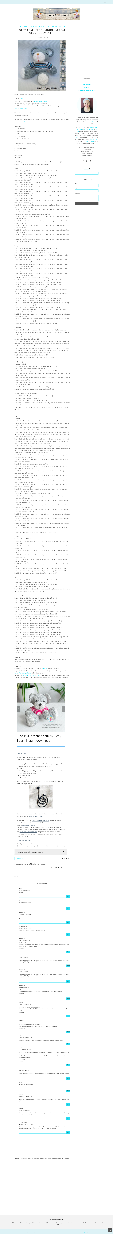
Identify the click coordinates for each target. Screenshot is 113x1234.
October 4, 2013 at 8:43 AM (25, 1004)
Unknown (21, 1002)
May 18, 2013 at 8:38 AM (24, 971)
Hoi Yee (21, 1048)
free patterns (91, 121)
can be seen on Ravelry (21, 122)
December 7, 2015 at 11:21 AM (26, 1124)
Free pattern (60, 26)
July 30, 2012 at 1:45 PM (24, 890)
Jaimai (22, 98)
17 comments (19, 858)
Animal (31, 26)
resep (20, 1082)
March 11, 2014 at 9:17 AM (25, 1049)
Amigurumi (23, 26)
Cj (19, 900)
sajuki (20, 888)
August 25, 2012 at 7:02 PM (25, 928)
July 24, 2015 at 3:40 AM (24, 1110)
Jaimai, (45, 668)
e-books (92, 127)
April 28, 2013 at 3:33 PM (24, 940)
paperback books (89, 141)
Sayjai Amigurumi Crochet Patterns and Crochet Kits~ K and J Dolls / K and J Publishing (62, 1232)
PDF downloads (93, 139)
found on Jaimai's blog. (41, 101)
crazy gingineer (23, 1122)
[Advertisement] (42, 1176)
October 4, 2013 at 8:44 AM (25, 1022)
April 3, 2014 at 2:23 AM (24, 1070)
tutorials (83, 123)
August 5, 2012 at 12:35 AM (25, 902)
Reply (68, 896)
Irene (20, 1035)
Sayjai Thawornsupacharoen (23, 673)
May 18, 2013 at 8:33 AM (24, 957)
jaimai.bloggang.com (21, 108)
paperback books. (89, 129)
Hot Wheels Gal (23, 926)
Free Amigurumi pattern (44, 26)
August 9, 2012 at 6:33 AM (25, 914)
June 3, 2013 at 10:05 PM (24, 987)
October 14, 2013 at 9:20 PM (25, 1037)
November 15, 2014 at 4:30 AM (26, 1084)
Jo (19, 1069)
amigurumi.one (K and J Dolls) (32, 675)
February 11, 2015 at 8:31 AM (25, 1096)
